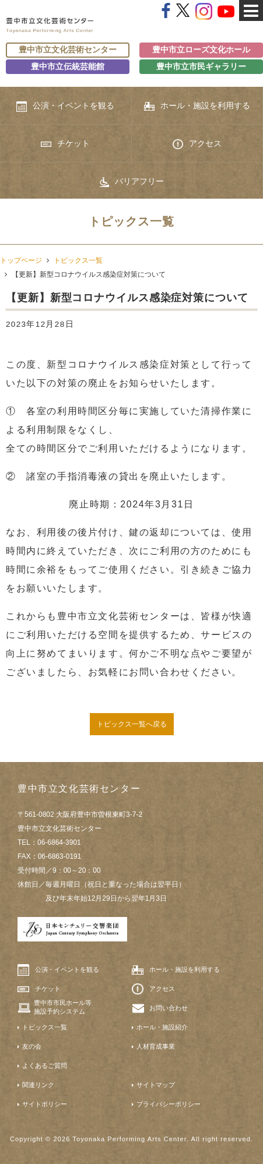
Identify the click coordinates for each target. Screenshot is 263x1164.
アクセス (197, 144)
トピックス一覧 (78, 260)
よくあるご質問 (44, 1065)
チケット (65, 143)
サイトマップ (155, 1084)
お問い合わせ (168, 1007)
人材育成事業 (155, 1046)
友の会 (31, 1046)
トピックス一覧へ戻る (132, 724)
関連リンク (38, 1084)
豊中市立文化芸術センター (68, 49)
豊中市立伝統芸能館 (67, 66)
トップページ (21, 260)
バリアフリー (131, 182)
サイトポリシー (44, 1103)
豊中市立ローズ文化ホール (201, 49)
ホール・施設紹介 (162, 1027)
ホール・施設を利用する (197, 106)
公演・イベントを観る (65, 106)
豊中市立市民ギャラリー (201, 66)
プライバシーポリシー (168, 1103)
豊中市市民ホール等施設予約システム (63, 1006)
